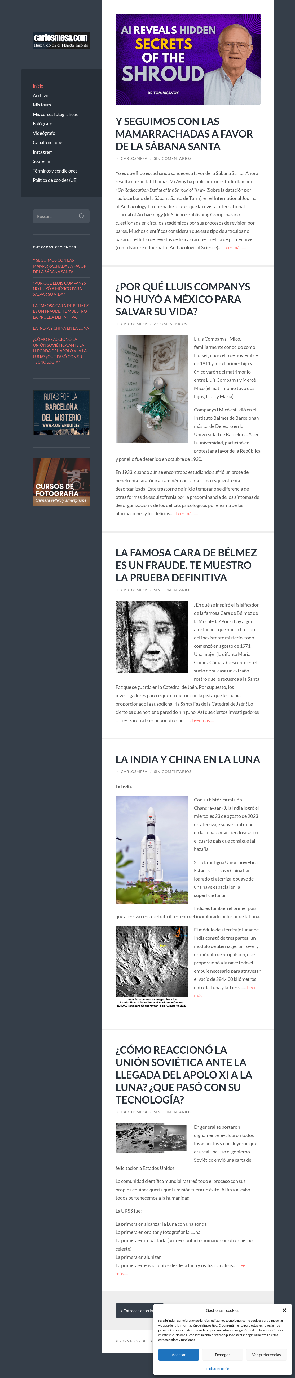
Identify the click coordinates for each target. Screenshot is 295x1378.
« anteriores (139, 1335)
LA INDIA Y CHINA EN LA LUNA (61, 328)
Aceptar (179, 1354)
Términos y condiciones (55, 171)
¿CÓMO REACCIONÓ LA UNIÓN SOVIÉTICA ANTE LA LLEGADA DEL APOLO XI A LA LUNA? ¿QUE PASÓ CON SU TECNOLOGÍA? (60, 350)
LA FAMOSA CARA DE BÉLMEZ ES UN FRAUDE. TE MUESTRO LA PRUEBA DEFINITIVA (61, 311)
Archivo (40, 95)
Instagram (43, 152)
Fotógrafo (42, 123)
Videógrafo (44, 133)
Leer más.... (234, 247)
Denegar (222, 1354)
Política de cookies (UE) (55, 180)
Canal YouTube (47, 142)
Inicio (38, 86)
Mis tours (42, 105)
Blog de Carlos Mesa (152, 1366)
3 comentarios (170, 324)
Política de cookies (217, 1369)
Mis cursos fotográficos (55, 114)
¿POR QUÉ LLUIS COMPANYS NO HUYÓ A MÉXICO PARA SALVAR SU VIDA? (59, 289)
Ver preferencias (266, 1354)
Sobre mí (41, 161)
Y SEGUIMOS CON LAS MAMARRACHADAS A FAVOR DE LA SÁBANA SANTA (59, 266)
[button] (284, 1310)
